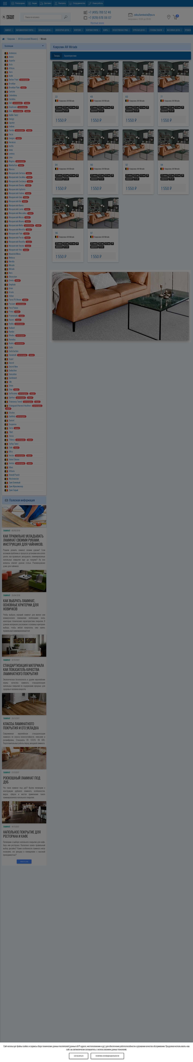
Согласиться (78, 1056)
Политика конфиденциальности (107, 1056)
